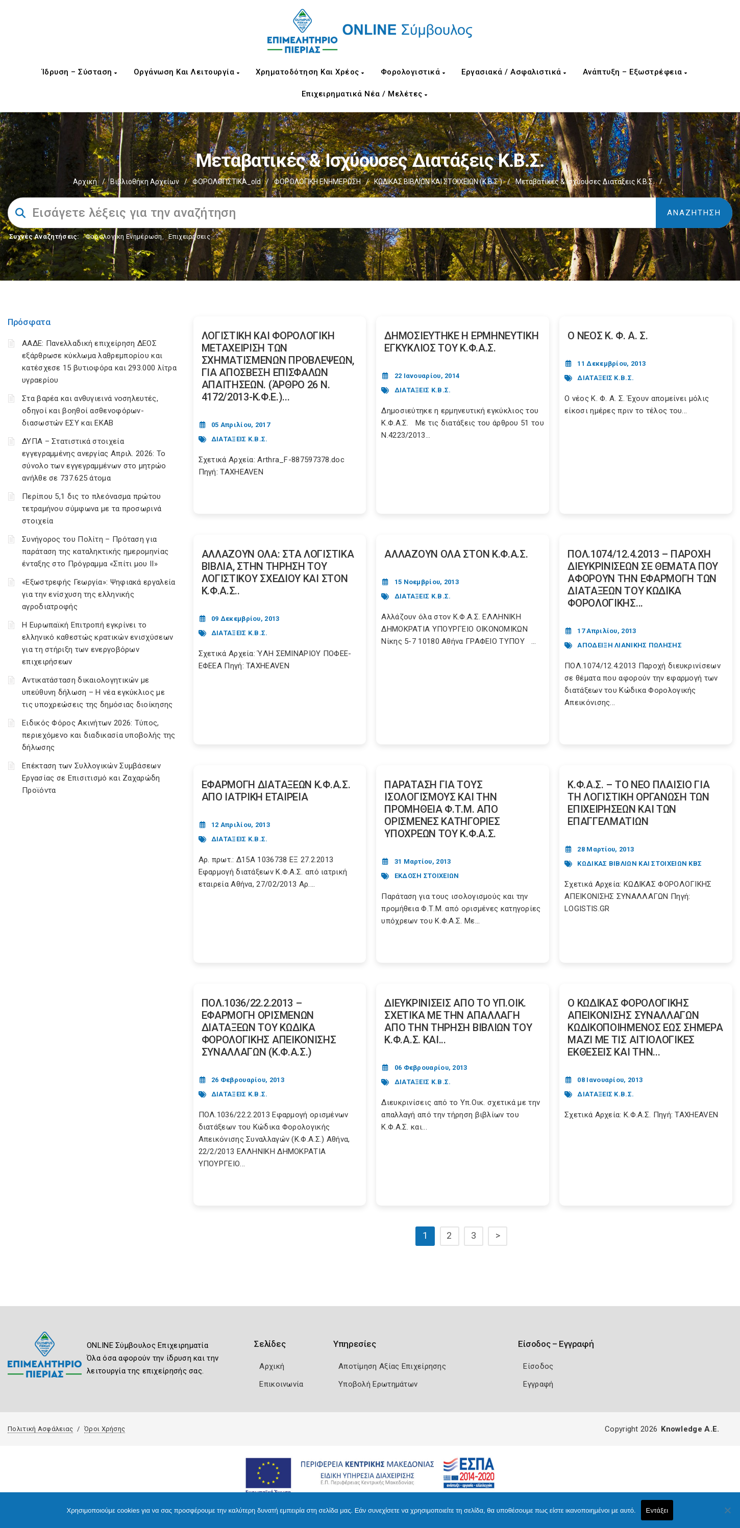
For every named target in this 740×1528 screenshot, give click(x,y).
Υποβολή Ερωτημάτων (377, 1384)
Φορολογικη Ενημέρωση (123, 236)
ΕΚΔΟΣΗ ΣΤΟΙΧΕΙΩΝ (426, 876)
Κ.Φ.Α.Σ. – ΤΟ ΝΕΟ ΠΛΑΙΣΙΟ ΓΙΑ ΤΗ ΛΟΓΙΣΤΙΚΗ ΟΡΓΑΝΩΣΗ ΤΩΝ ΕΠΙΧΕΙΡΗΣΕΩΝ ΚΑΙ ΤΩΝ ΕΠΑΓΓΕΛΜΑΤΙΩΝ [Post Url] (638, 803)
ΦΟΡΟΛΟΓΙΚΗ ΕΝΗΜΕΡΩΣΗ (317, 182)
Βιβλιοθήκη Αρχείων (144, 182)
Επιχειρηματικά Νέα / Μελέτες (365, 93)
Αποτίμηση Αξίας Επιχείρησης (392, 1366)
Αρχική (85, 182)
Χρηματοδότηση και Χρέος (310, 72)
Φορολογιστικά (413, 72)
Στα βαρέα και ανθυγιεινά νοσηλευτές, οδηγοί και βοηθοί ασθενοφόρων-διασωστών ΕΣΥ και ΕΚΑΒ (90, 411)
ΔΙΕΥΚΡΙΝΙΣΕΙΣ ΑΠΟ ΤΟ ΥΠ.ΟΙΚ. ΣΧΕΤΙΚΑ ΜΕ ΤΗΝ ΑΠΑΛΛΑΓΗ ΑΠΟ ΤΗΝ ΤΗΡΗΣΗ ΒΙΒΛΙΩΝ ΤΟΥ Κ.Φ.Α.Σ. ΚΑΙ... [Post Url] (458, 1021)
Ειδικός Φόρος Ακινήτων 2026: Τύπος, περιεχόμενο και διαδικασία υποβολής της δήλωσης (99, 735)
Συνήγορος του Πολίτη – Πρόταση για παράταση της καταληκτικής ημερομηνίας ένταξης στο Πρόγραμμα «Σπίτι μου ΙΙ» (95, 551)
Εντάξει (657, 1510)
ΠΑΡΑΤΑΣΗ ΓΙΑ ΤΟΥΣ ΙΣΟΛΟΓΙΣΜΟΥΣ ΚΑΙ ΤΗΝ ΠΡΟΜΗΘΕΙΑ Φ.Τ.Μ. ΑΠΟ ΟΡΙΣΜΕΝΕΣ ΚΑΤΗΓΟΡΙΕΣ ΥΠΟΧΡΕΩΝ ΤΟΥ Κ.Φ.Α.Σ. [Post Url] (442, 809)
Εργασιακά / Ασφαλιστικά (513, 72)
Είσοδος (538, 1366)
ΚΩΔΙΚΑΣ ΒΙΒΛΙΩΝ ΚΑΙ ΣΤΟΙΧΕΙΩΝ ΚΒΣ (639, 863)
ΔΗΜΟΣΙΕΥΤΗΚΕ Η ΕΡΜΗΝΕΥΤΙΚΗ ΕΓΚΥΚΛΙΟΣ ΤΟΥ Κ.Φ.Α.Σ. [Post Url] (461, 342)
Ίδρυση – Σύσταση (79, 72)
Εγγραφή (538, 1384)
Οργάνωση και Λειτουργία (187, 72)
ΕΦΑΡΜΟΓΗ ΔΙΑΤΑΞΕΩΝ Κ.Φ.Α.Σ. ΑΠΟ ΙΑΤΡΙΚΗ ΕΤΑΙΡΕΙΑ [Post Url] (276, 791)
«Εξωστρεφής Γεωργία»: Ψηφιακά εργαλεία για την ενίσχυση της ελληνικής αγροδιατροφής (98, 594)
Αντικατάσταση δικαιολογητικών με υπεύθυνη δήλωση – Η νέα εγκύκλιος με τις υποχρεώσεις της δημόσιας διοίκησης (97, 692)
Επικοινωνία (281, 1384)
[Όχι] (727, 1515)
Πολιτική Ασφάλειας (40, 1429)
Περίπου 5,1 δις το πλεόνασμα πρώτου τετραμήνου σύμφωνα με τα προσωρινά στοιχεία (91, 508)
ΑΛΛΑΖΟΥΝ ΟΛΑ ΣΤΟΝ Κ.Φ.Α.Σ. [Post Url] (456, 554)
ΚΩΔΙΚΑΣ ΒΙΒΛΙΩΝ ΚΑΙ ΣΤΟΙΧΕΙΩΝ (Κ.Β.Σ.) (438, 182)
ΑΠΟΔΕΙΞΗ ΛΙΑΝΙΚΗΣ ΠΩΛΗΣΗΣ (629, 645)
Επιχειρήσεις (189, 236)
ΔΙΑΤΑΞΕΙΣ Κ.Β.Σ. (239, 439)
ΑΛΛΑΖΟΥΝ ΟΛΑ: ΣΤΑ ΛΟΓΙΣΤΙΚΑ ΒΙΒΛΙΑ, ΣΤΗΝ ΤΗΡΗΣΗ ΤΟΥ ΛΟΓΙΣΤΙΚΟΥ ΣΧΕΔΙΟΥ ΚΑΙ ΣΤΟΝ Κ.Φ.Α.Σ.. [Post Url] (278, 572)
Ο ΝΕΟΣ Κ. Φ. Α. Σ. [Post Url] (608, 336)
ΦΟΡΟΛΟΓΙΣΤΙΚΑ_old (226, 182)
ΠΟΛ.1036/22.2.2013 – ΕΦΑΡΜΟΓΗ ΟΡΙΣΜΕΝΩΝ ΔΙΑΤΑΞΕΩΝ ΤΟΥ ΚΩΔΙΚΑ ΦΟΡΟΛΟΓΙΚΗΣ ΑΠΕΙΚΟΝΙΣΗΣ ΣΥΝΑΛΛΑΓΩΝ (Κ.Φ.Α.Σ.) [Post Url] (269, 1027)
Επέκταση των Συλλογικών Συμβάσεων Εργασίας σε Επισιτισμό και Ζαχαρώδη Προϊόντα (91, 778)
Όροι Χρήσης (104, 1429)
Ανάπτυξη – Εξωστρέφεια (635, 72)
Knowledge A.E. (690, 1429)
